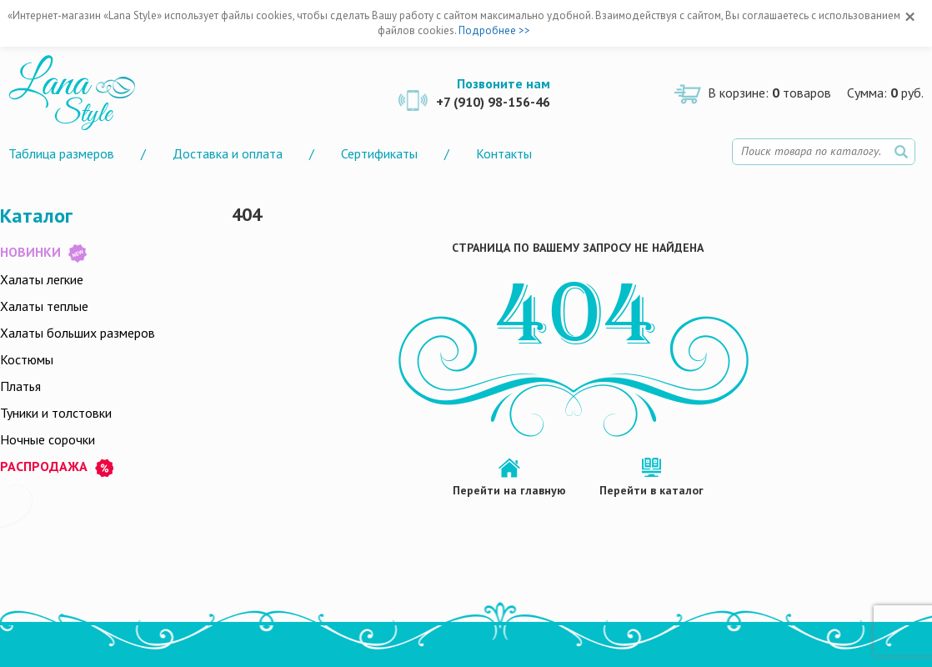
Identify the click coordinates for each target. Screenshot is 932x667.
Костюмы (26, 359)
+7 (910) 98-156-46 (493, 101)
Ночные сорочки (47, 439)
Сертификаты (379, 153)
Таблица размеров (61, 153)
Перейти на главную (509, 490)
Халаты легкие (41, 279)
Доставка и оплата (228, 153)
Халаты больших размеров (77, 332)
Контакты (504, 153)
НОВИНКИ (43, 253)
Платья (20, 386)
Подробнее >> (494, 30)
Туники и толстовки (56, 412)
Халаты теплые (44, 306)
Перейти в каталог (651, 490)
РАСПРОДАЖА (56, 467)
